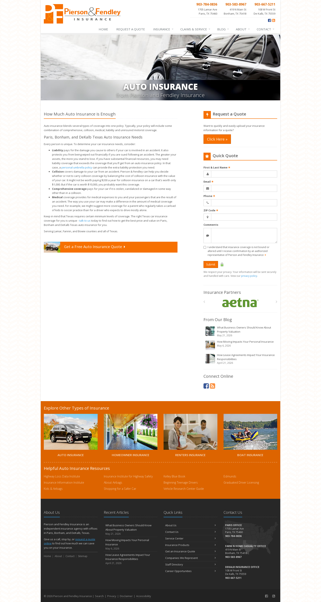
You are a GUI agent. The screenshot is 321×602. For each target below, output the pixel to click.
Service (195, 29)
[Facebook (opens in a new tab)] (269, 20)
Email (208, 181)
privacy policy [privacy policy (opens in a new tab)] (249, 276)
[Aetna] (240, 302)
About (243, 29)
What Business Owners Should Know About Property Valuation (240, 331)
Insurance (163, 29)
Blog (223, 29)
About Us (190, 525)
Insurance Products (190, 545)
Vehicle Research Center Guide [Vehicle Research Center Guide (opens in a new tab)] (184, 489)
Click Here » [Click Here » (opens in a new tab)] (217, 139)
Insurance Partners (222, 292)
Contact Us (190, 532)
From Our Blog (217, 319)
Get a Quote (85, 247)
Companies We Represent (190, 558)
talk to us (84, 220)
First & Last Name (216, 167)
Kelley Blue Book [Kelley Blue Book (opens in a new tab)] (174, 476)
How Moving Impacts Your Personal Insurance (240, 345)
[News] (273, 20)
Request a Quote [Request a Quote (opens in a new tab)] (130, 29)
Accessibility (143, 596)
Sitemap (82, 556)
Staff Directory (190, 564)
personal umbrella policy (76, 167)
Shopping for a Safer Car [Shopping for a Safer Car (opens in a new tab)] (120, 489)
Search (99, 596)
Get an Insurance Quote (190, 551)
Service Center (190, 538)
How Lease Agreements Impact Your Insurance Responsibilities (240, 359)
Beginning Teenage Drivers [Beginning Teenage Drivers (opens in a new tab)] (181, 482)
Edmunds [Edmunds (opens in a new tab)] (230, 476)
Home (103, 29)
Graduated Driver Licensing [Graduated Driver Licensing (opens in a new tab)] (241, 482)
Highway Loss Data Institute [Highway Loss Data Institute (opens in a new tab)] (62, 476)
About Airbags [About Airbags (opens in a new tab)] (113, 482)
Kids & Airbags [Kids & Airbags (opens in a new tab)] (53, 489)
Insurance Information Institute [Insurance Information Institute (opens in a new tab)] (64, 482)
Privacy (111, 596)
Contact (266, 29)
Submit (210, 264)
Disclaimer (126, 596)
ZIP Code (210, 210)
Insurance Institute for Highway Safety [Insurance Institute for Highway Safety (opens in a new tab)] (128, 476)
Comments (210, 225)
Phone (209, 196)
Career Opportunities (190, 571)
